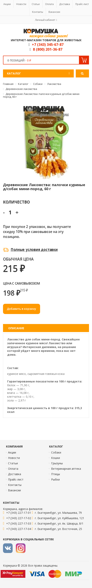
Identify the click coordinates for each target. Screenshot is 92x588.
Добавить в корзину (21, 309)
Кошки (55, 458)
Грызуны (57, 463)
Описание (16, 328)
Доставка (64, 4)
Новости (21, 4)
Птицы (55, 474)
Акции (7, 4)
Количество (16, 202)
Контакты (37, 12)
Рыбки (55, 479)
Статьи (36, 4)
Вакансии (54, 12)
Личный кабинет (45, 20)
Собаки (56, 452)
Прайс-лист (82, 4)
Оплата (49, 4)
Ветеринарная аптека (66, 469)
